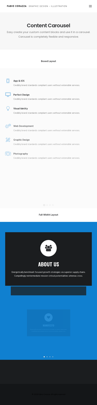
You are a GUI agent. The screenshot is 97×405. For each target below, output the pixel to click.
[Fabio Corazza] (37, 6)
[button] (90, 6)
